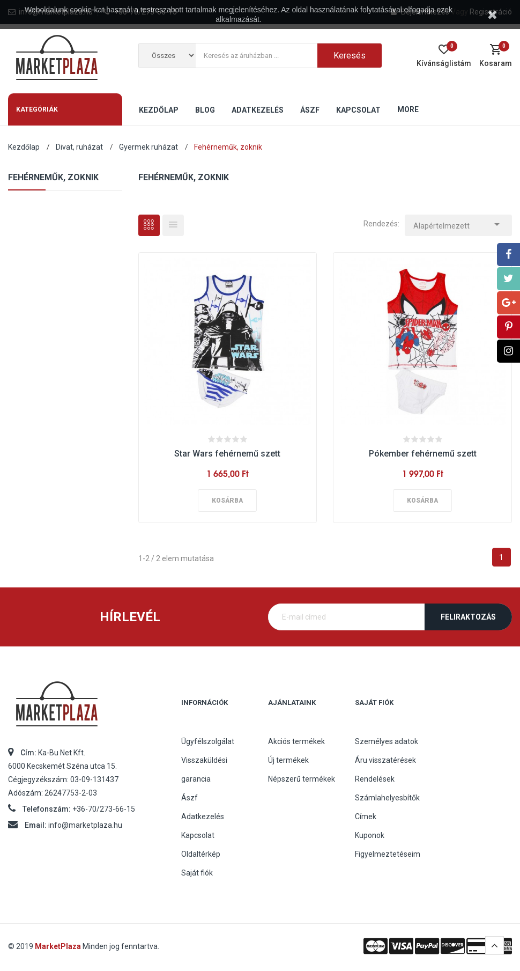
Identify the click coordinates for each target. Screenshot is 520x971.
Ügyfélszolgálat (207, 741)
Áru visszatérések (385, 760)
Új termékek (288, 760)
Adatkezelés (202, 816)
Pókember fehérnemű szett (423, 453)
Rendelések (375, 779)
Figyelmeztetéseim (387, 854)
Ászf (189, 797)
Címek (365, 816)
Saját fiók (197, 873)
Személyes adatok (386, 741)
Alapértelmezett (458, 223)
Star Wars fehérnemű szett (227, 453)
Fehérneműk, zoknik (53, 177)
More (408, 109)
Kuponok (369, 835)
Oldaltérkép (200, 854)
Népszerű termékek (301, 779)
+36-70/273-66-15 (103, 809)
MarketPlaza (59, 946)
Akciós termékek (296, 741)
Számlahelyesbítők (387, 797)
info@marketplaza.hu (85, 825)
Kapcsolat (197, 835)
